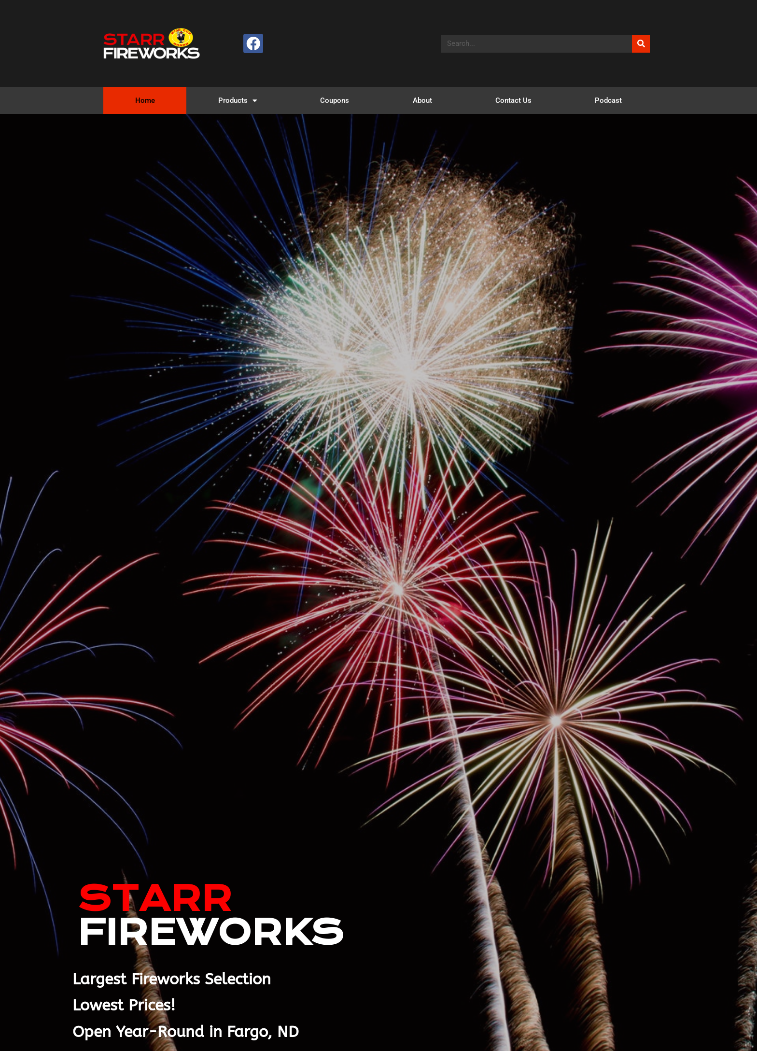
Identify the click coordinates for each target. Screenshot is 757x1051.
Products (237, 100)
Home (145, 100)
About (422, 100)
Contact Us (513, 100)
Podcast (608, 100)
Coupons (334, 100)
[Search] (641, 44)
